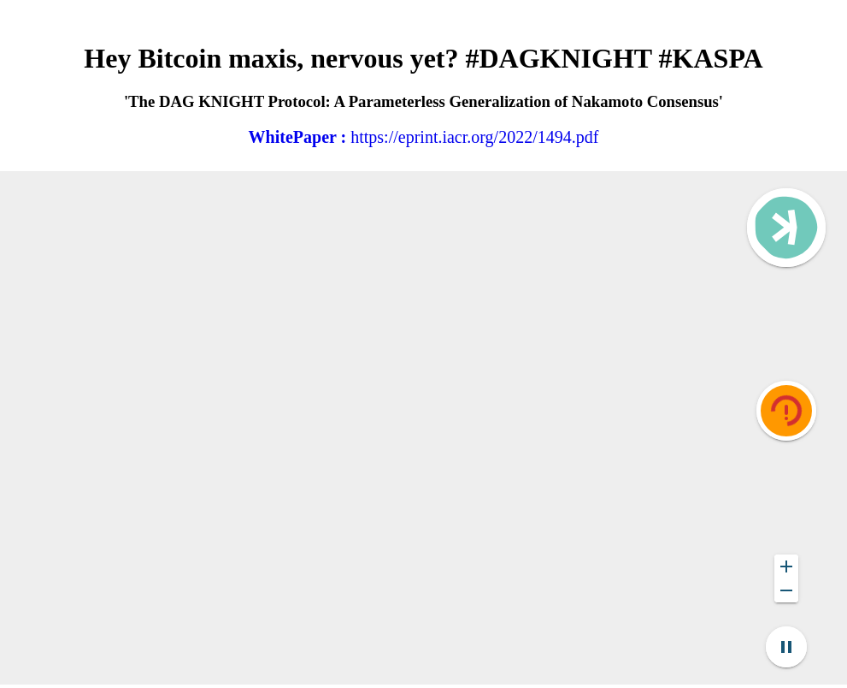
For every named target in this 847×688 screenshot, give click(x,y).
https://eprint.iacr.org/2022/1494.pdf (424, 137)
